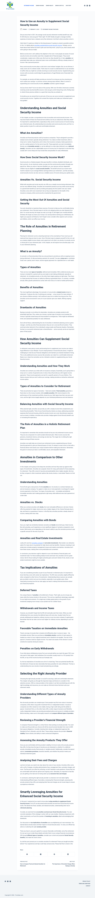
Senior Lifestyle (59, 5)
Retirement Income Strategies (50, 29)
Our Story (68, 5)
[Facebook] (84, 5)
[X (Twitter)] (87, 5)
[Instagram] (89, 5)
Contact (88, 885)
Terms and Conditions (84, 883)
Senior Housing (40, 5)
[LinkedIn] (68, 854)
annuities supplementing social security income (48, 45)
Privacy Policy (86, 881)
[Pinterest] (54, 854)
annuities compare (37, 543)
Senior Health (49, 5)
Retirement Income (29, 5)
